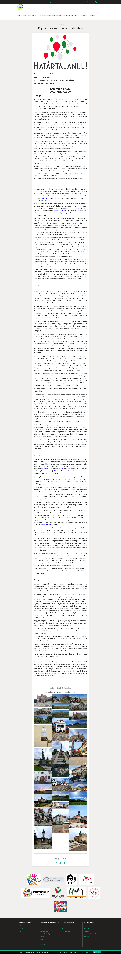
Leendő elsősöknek (48, 15)
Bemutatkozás (21, 17)
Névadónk (20, 928)
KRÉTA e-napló (42, 2)
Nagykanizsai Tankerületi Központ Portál (27, 2)
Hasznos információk (34, 17)
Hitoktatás (42, 936)
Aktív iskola (43, 944)
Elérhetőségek (61, 2)
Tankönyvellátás (44, 931)
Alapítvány (69, 17)
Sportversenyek (66, 928)
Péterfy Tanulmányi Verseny (47, 934)
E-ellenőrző (92, 15)
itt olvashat (88, 952)
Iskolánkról (20, 926)
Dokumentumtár (44, 939)
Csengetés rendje (44, 926)
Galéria (77, 15)
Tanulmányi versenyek (68, 926)
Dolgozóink (21, 931)
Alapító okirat (87, 928)
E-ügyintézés (51, 2)
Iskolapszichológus (45, 942)
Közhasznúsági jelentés (90, 934)
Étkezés (42, 928)
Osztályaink (21, 934)
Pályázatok (60, 24)
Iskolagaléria (65, 934)
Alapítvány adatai (88, 936)
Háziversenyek (66, 931)
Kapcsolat (84, 15)
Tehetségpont (87, 931)
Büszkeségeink (60, 17)
